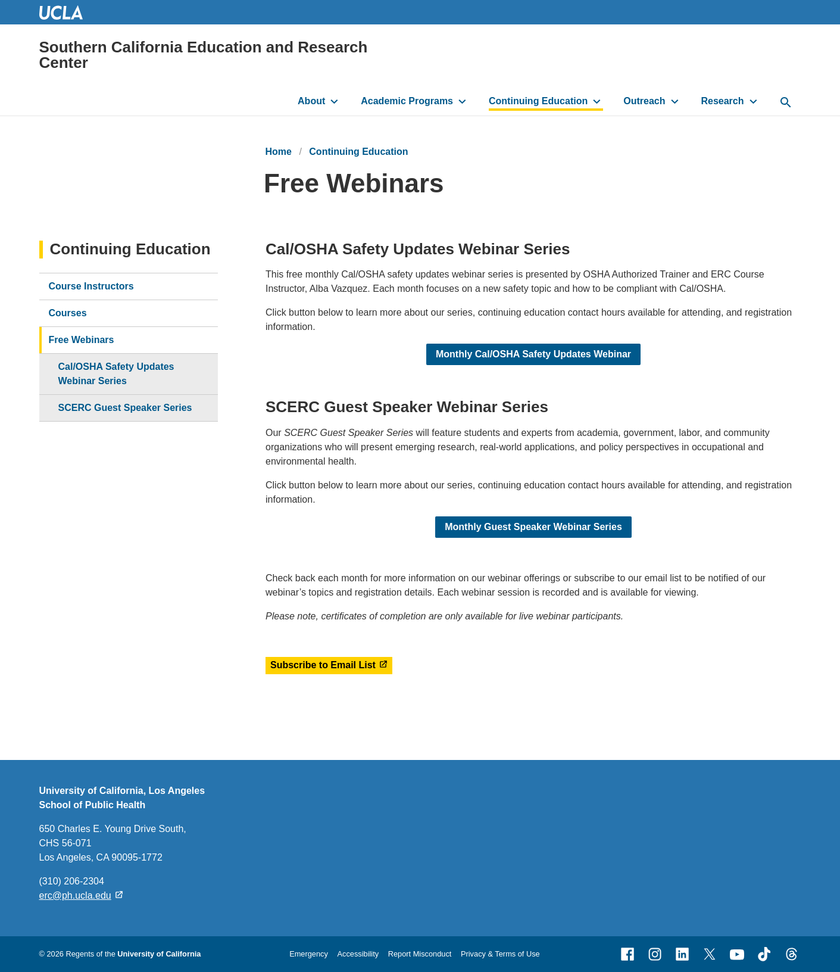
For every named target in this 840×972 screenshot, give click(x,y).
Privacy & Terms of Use (500, 953)
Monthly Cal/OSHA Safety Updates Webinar (532, 355)
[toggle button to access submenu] (334, 101)
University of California (159, 953)
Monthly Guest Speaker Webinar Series (533, 527)
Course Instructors (91, 286)
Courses (68, 313)
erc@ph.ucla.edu (75, 895)
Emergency (308, 953)
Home (279, 152)
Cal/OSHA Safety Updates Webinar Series (116, 374)
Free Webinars (81, 340)
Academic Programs (407, 101)
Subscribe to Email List (323, 665)
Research (722, 101)
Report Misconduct (420, 953)
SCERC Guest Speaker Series (125, 408)
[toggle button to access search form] (785, 103)
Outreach (644, 101)
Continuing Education (538, 101)
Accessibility (358, 953)
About (311, 101)
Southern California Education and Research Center (203, 54)
